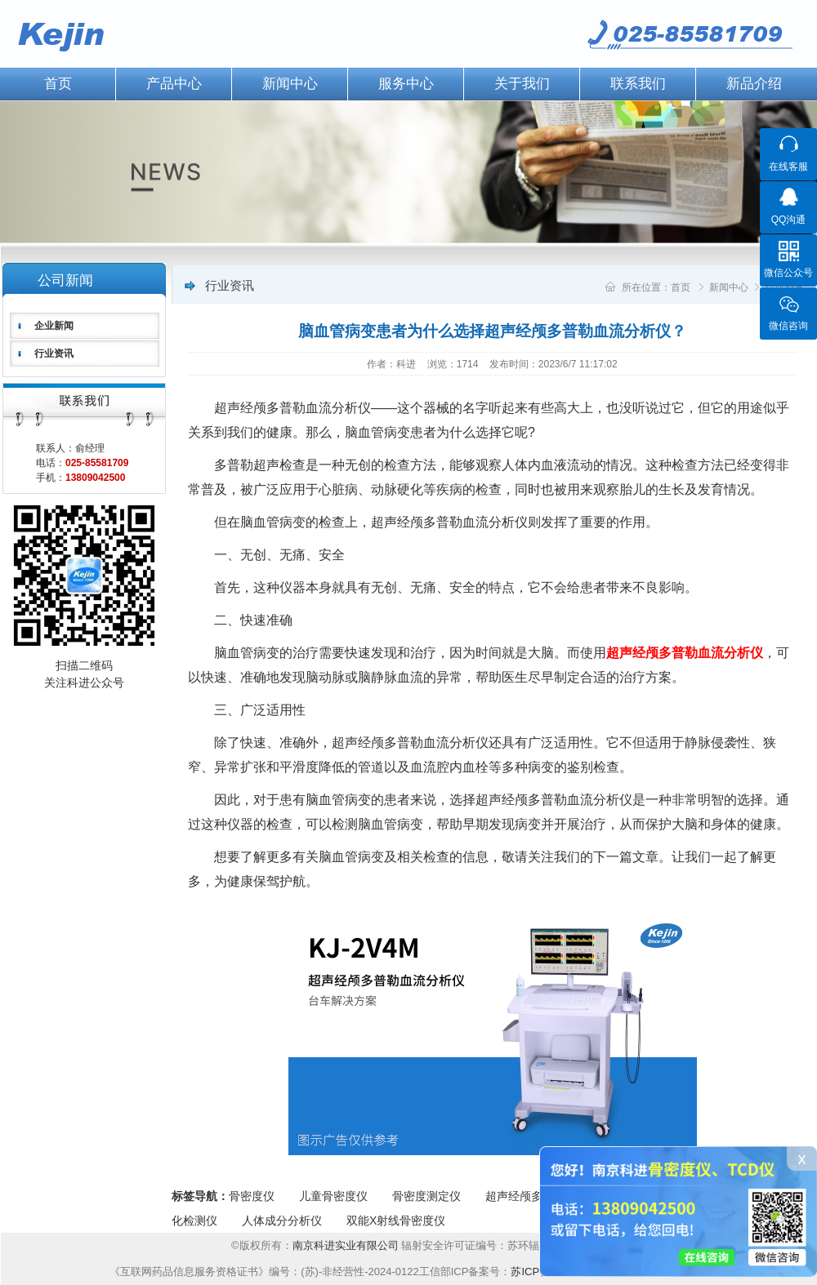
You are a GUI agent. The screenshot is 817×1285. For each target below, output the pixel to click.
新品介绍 (754, 83)
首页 (680, 287)
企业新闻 (54, 325)
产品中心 (174, 83)
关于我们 (522, 83)
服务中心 (406, 83)
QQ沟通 (788, 219)
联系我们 (638, 83)
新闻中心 (290, 83)
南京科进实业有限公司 (347, 1245)
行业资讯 (54, 353)
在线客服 (788, 166)
